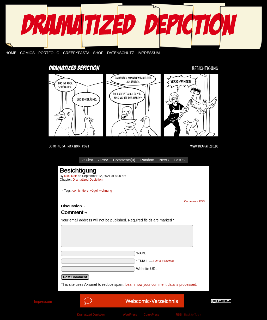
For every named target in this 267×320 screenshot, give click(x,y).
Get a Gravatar (163, 261)
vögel (94, 190)
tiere (85, 190)
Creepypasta (76, 53)
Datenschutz (120, 53)
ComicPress (151, 314)
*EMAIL (155, 261)
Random (147, 160)
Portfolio (48, 53)
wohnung (105, 190)
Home (10, 53)
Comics (27, 53)
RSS (179, 314)
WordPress (130, 314)
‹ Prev (103, 160)
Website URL (146, 269)
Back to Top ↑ (192, 314)
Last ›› (179, 160)
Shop (98, 53)
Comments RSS (194, 201)
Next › (164, 160)
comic (76, 190)
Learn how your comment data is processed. (161, 284)
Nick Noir (70, 176)
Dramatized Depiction (87, 179)
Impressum (149, 53)
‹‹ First (87, 160)
